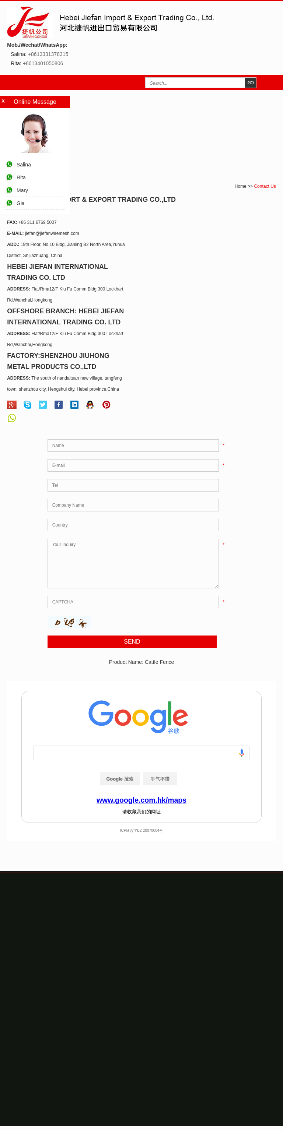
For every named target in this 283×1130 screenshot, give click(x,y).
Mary (22, 190)
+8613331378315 (48, 54)
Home (241, 186)
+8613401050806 (43, 63)
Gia (21, 203)
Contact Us (265, 186)
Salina (24, 165)
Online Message (35, 102)
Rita (21, 177)
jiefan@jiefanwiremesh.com (52, 233)
